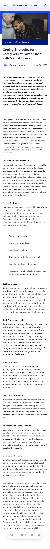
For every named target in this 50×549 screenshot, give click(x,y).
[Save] (32, 535)
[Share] (38, 535)
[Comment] (13, 535)
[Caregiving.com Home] (25, 5)
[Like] (23, 535)
